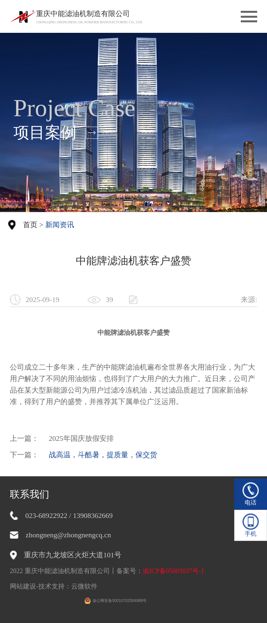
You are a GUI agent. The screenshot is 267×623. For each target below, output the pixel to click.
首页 (30, 225)
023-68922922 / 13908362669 (69, 515)
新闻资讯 (59, 225)
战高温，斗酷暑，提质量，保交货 (103, 455)
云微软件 (84, 586)
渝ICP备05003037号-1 (173, 570)
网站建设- (24, 586)
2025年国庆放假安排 (81, 438)
